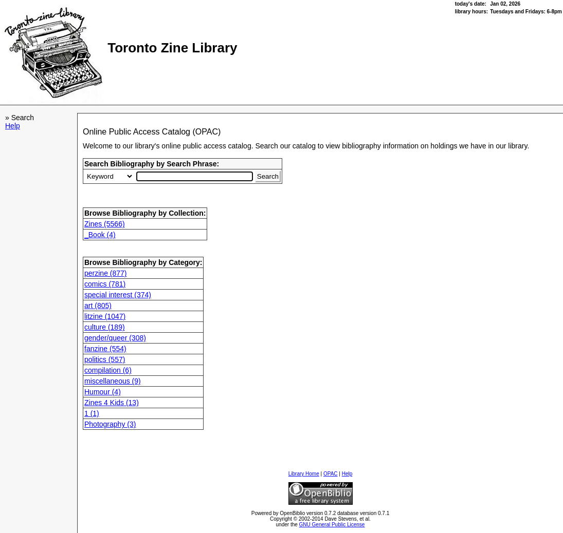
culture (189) (104, 327)
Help (12, 126)
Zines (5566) (104, 224)
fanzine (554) (105, 349)
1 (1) (91, 413)
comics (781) (104, 284)
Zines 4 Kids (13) (111, 402)
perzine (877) (105, 273)
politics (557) (104, 359)
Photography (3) (110, 424)
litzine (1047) (104, 316)
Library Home (303, 474)
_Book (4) (100, 235)
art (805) (98, 305)
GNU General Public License (332, 524)
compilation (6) (108, 370)
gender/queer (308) (115, 338)
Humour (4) (102, 392)
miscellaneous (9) (112, 381)
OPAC (330, 474)
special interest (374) (117, 295)
